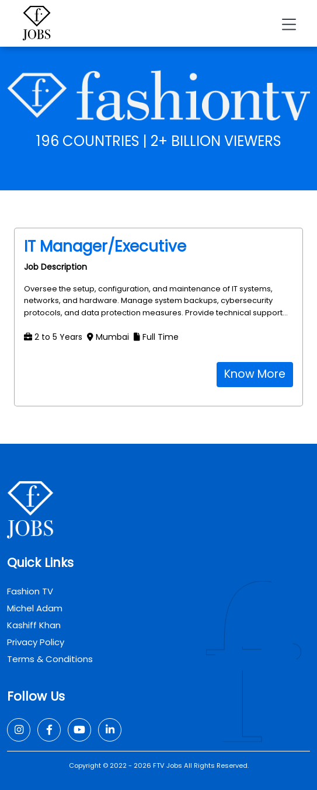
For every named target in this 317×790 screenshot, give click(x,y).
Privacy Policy (35, 642)
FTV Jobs (167, 765)
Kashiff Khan (34, 625)
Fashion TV (30, 591)
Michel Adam (34, 608)
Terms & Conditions (50, 659)
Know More (254, 374)
